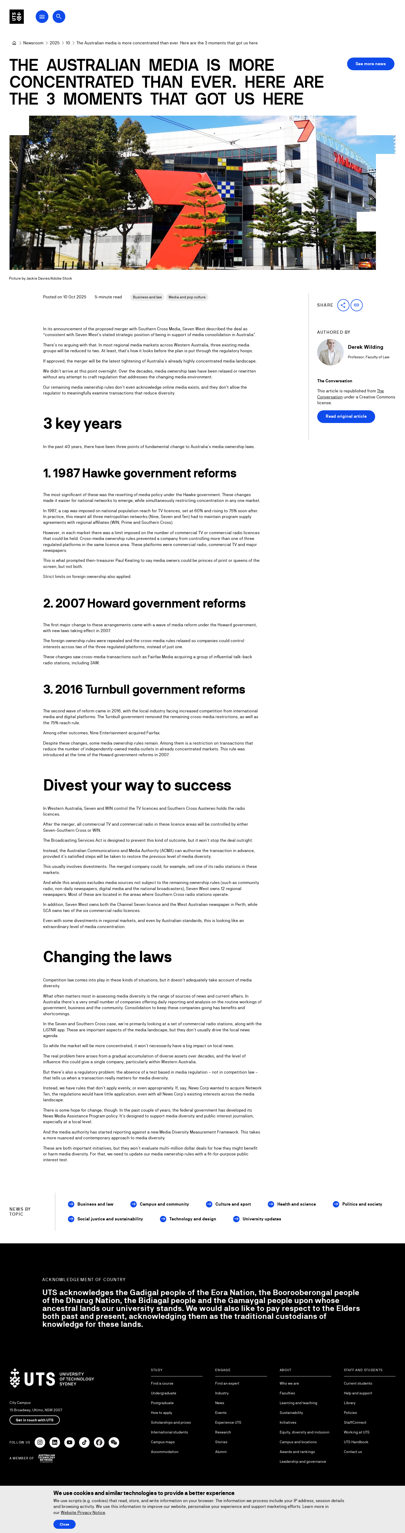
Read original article (346, 416)
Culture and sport (233, 1204)
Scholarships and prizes (171, 1422)
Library (350, 1403)
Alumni (221, 1452)
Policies (350, 1412)
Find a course (162, 1383)
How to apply (161, 1412)
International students (169, 1432)
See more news (371, 63)
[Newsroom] (33, 43)
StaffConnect (355, 1422)
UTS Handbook (356, 1442)
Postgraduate (162, 1403)
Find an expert (227, 1383)
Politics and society (362, 1204)
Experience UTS (228, 1422)
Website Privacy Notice (83, 1512)
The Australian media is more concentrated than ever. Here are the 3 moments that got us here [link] (167, 42)
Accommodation (164, 1452)
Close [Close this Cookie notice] (64, 1524)
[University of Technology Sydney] (14, 43)
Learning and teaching (298, 1403)
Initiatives (288, 1422)
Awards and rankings (297, 1452)
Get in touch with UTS (34, 1420)
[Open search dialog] (71, 19)
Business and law (147, 297)
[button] (343, 305)
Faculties (287, 1393)
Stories (221, 1442)
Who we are (289, 1383)
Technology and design (192, 1218)
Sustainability (291, 1412)
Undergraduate (163, 1393)
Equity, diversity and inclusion (304, 1432)
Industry (222, 1393)
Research (223, 1432)
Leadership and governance (303, 1461)
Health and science (296, 1204)
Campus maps (163, 1442)
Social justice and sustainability (110, 1218)
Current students (358, 1383)
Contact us (353, 1452)
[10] (68, 43)
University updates (262, 1218)
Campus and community (164, 1204)
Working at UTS (357, 1432)
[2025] (54, 43)
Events (221, 1412)
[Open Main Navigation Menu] (54, 19)
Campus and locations (298, 1442)
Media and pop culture (187, 297)
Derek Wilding (365, 347)
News (219, 1403)
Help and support (358, 1393)
